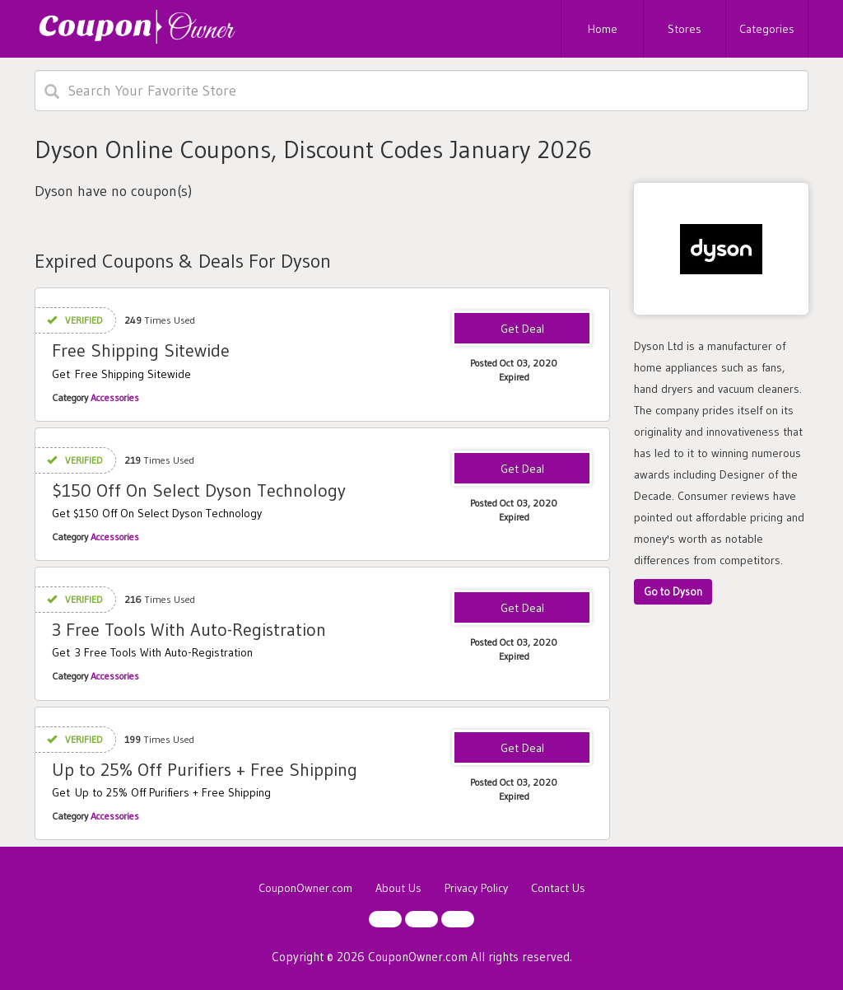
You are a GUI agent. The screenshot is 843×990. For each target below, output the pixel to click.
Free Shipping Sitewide (141, 350)
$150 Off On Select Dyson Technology (199, 490)
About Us (398, 887)
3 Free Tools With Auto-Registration (189, 630)
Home (602, 28)
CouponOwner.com (305, 887)
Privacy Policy (476, 887)
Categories (766, 28)
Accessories (115, 397)
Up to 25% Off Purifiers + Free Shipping (204, 770)
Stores (684, 28)
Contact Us (558, 887)
